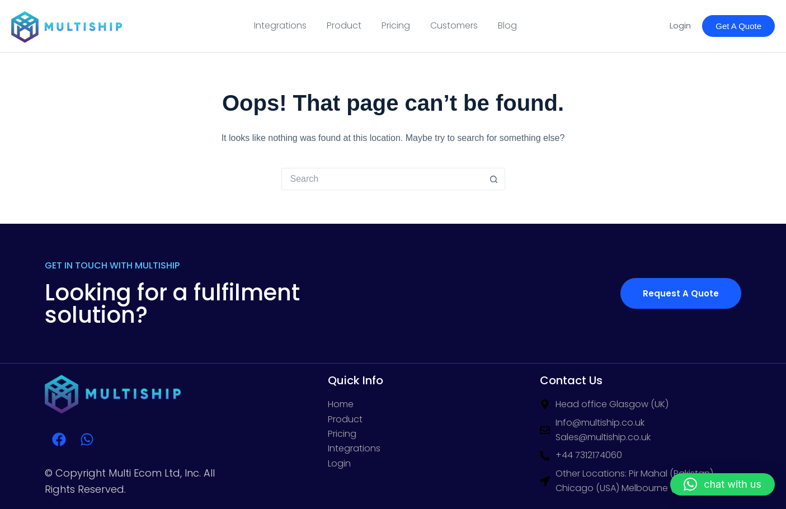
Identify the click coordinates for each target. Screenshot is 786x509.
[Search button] (494, 179)
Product (344, 25)
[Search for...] (382, 179)
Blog (507, 25)
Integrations (280, 25)
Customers (454, 25)
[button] (722, 484)
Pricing (396, 25)
